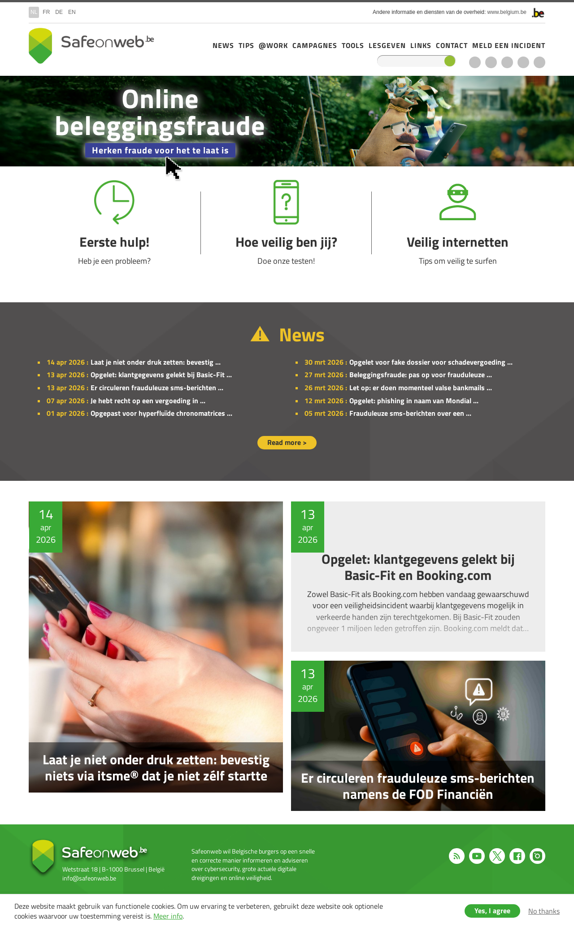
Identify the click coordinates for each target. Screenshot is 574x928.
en (72, 12)
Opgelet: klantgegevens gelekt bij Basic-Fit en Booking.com (420, 576)
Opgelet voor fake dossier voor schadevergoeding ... (431, 362)
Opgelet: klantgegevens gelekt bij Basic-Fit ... (161, 374)
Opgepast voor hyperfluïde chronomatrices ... (161, 413)
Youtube (491, 62)
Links (420, 45)
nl (33, 12)
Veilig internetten (458, 223)
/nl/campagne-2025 (287, 121)
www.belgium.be (506, 12)
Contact (452, 45)
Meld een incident (508, 45)
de (59, 12)
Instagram (539, 62)
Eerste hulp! (114, 223)
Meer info (168, 916)
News (223, 45)
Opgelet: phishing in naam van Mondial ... (413, 400)
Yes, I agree (492, 910)
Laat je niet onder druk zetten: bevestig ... (156, 362)
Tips (246, 45)
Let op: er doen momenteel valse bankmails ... (420, 387)
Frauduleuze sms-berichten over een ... (410, 413)
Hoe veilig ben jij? (286, 223)
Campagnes (314, 45)
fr (46, 12)
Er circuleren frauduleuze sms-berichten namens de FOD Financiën (420, 736)
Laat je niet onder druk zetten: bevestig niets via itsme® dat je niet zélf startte (153, 656)
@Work (273, 45)
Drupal (91, 46)
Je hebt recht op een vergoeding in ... (148, 400)
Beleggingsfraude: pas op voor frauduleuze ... (420, 374)
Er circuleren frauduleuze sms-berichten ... (157, 387)
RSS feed (475, 62)
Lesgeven (387, 45)
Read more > (287, 442)
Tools (353, 45)
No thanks (544, 911)
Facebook (523, 62)
